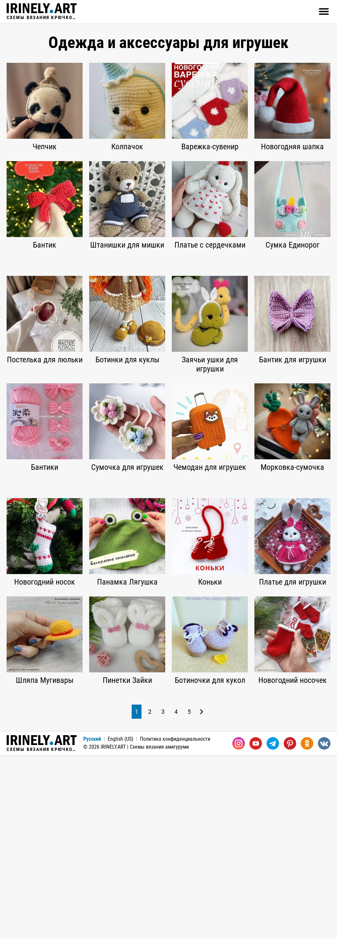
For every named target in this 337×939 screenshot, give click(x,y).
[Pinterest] (290, 927)
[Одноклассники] (307, 927)
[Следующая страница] (201, 896)
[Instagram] (238, 927)
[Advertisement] (168, 309)
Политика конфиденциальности (175, 923)
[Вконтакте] (324, 927)
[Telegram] (273, 927)
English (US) (120, 923)
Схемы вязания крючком (42, 11)
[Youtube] (255, 927)
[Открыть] (323, 11)
